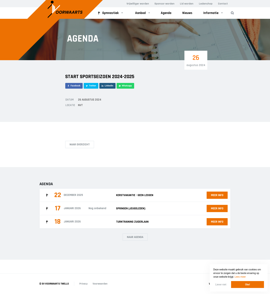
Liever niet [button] (220, 284)
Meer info (217, 195)
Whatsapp (125, 85)
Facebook (74, 85)
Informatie (211, 13)
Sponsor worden (164, 4)
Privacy (83, 283)
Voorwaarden (100, 283)
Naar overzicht (80, 144)
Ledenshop (205, 4)
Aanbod (140, 13)
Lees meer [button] (240, 276)
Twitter (91, 85)
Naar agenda (135, 237)
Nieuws (187, 13)
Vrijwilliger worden (138, 4)
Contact (223, 4)
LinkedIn (107, 85)
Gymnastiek (108, 13)
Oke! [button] (247, 284)
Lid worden (186, 4)
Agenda (166, 13)
